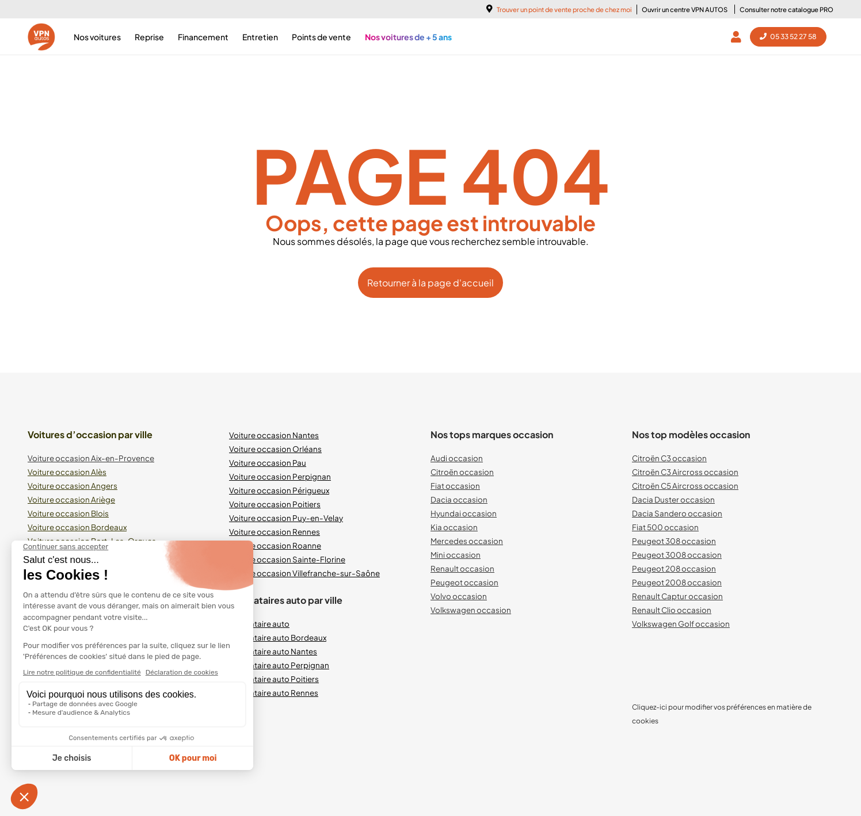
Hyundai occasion (463, 513)
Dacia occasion (458, 499)
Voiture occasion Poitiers (275, 504)
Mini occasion (455, 555)
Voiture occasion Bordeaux (77, 527)
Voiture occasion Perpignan (280, 476)
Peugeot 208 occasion (674, 568)
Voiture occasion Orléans (275, 449)
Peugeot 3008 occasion (677, 555)
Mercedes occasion (466, 541)
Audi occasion (456, 458)
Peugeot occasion (464, 582)
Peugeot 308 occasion (674, 541)
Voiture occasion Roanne (275, 545)
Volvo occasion (458, 596)
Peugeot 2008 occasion (677, 582)
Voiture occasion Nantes (274, 435)
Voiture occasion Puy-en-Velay (286, 518)
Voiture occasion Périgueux (279, 490)
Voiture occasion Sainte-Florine (287, 559)
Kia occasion (454, 527)
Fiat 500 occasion (665, 527)
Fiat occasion (455, 486)
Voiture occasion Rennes (274, 532)
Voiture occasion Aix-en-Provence (91, 458)
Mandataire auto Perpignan (279, 665)
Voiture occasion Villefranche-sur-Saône (304, 573)
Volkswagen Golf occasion (681, 624)
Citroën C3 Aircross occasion (685, 472)
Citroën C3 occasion (669, 458)
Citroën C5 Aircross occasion (685, 486)
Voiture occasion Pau (267, 463)
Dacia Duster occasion (673, 499)
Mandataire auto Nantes (273, 651)
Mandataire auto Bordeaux (277, 637)
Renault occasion (462, 568)
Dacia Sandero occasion (677, 513)
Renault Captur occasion (677, 596)
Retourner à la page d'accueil (430, 283)
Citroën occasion (462, 472)
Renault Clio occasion (671, 610)
